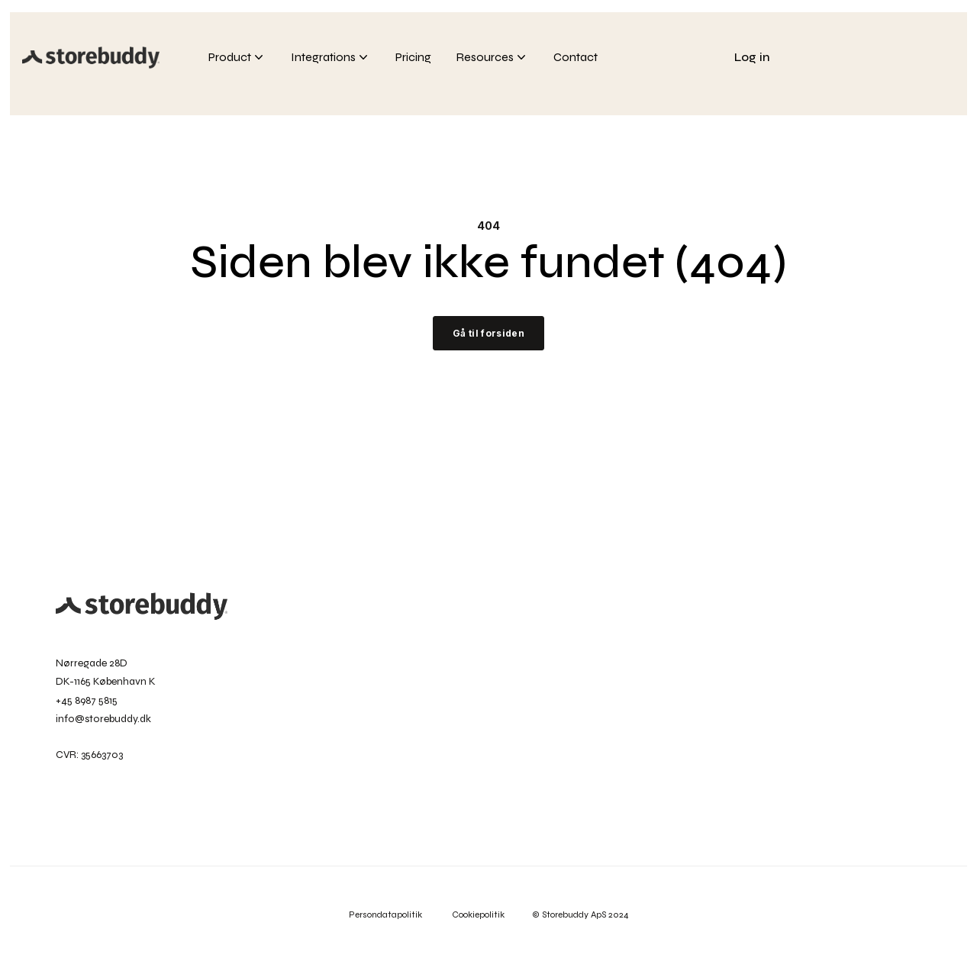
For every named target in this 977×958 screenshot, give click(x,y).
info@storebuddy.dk (103, 718)
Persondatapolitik (386, 914)
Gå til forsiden (488, 333)
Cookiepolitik (492, 914)
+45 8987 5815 (87, 700)
